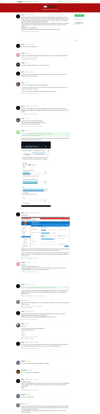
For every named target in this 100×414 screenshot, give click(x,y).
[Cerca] (65, 2)
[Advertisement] (45, 38)
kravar (24, 121)
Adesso (76, 40)
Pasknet (25, 287)
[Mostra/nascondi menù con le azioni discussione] (83, 15)
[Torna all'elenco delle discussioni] (2, 2)
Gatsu (24, 108)
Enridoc (24, 74)
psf (23, 314)
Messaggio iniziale (78, 19)
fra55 (24, 344)
